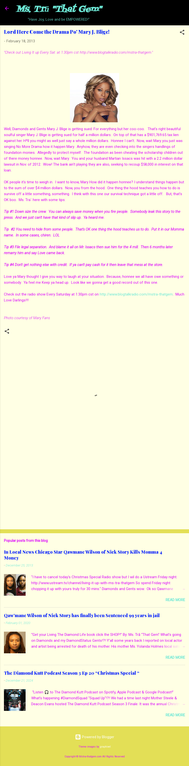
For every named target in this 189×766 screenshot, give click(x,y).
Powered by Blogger (94, 737)
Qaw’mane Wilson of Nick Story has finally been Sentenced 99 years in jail (82, 615)
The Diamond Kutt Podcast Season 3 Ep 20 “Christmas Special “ (71, 673)
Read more (175, 600)
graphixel (105, 746)
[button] (182, 33)
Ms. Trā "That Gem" (58, 9)
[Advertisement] (94, 487)
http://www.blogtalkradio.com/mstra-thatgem (136, 294)
